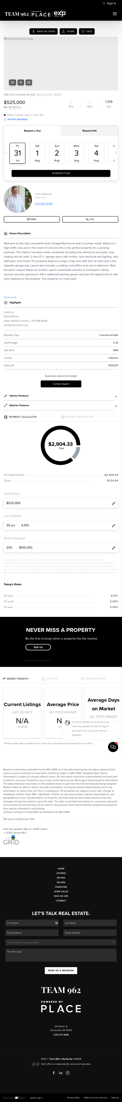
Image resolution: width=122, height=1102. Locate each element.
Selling (61, 882)
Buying (61, 877)
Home (61, 868)
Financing (61, 887)
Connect (61, 900)
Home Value (61, 891)
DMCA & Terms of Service (95, 1097)
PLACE (77, 1059)
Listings (61, 873)
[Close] (115, 1067)
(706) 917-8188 (61, 1034)
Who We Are (61, 896)
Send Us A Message (61, 970)
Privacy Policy (73, 1097)
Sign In (109, 3)
